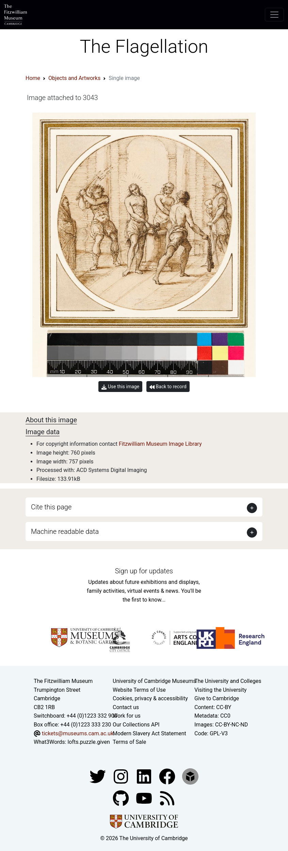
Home (33, 78)
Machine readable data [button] (65, 531)
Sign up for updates (144, 571)
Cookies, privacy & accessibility (150, 698)
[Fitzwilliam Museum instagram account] (121, 776)
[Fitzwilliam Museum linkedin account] (167, 776)
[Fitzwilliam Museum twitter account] (98, 776)
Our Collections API (136, 724)
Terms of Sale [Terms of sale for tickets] (129, 742)
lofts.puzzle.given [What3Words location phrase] (88, 742)
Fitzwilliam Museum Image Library (160, 444)
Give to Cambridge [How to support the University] (216, 698)
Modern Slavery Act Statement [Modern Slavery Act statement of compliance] (149, 733)
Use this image (120, 387)
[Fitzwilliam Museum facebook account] (144, 776)
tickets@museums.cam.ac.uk (77, 733)
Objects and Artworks (74, 78)
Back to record (167, 387)
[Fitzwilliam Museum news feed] (167, 798)
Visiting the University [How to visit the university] (220, 690)
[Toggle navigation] (274, 14)
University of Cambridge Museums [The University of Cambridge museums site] (154, 681)
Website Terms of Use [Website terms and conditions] (139, 690)
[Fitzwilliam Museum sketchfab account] (190, 776)
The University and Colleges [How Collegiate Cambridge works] (227, 681)
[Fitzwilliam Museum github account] (121, 798)
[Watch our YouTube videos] (144, 798)
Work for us (127, 716)
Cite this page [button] (51, 507)
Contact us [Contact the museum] (126, 707)
